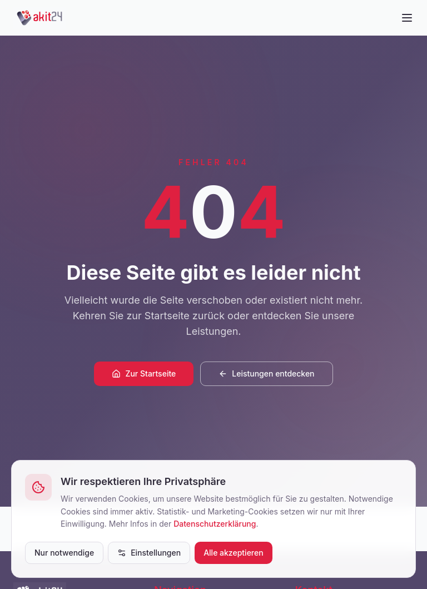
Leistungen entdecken (266, 373)
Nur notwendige (64, 552)
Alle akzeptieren (233, 552)
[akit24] (39, 18)
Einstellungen (149, 552)
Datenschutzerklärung (214, 523)
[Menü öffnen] (407, 18)
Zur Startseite (144, 373)
